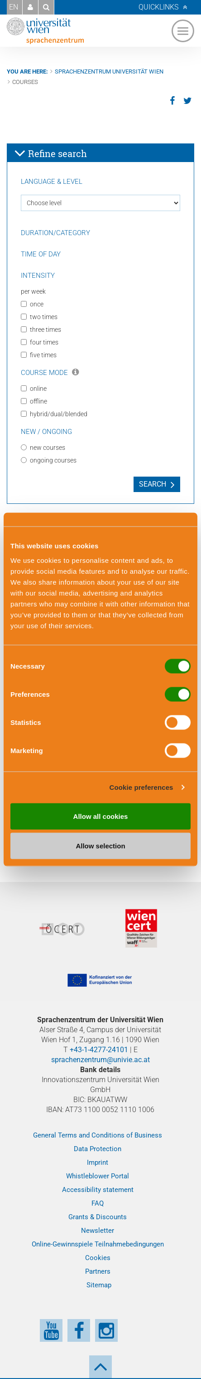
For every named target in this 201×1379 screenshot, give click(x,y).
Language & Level (51, 181)
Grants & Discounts (97, 1217)
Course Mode (50, 373)
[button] (30, 7)
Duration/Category (55, 233)
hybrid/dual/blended (54, 414)
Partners (97, 1271)
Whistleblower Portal (97, 1176)
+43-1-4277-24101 (99, 1049)
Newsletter (97, 1230)
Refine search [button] (50, 153)
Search (152, 484)
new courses (43, 447)
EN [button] (13, 7)
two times (39, 316)
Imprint (97, 1162)
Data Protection (97, 1149)
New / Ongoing (46, 432)
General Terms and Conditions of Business (97, 1135)
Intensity (38, 275)
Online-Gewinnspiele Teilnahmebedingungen (98, 1244)
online (34, 388)
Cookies (97, 1258)
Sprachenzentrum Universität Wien (109, 71)
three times (41, 329)
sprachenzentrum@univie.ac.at (100, 1059)
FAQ (97, 1203)
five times (39, 355)
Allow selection (100, 846)
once (32, 304)
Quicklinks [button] (158, 7)
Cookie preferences (141, 787)
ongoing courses (49, 460)
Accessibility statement (98, 1190)
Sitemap (98, 1285)
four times (39, 342)
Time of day (41, 254)
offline (34, 401)
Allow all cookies (100, 816)
